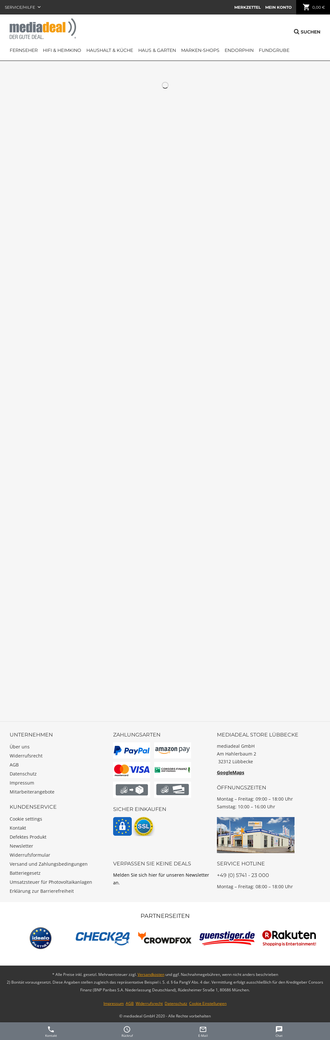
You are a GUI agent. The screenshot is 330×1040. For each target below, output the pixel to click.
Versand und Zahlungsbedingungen (49, 864)
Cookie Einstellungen (208, 1003)
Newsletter (21, 846)
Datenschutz (23, 774)
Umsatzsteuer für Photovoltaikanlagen (51, 882)
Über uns (20, 747)
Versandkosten (151, 974)
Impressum (22, 783)
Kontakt (18, 828)
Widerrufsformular (30, 855)
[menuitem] (247, 7)
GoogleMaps (230, 772)
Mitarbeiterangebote (32, 792)
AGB (14, 765)
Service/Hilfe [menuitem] (20, 7)
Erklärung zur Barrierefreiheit (42, 891)
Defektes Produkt (28, 837)
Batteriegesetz (25, 873)
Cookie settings (26, 819)
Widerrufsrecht (26, 756)
